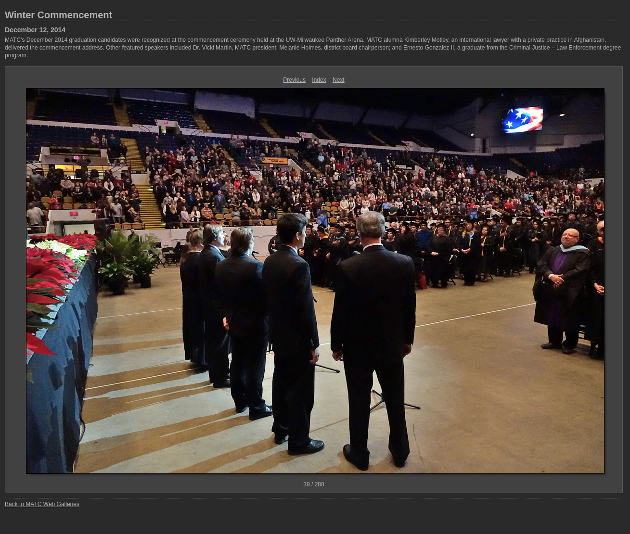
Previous (294, 79)
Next (339, 79)
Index (319, 79)
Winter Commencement (58, 15)
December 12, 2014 (35, 30)
